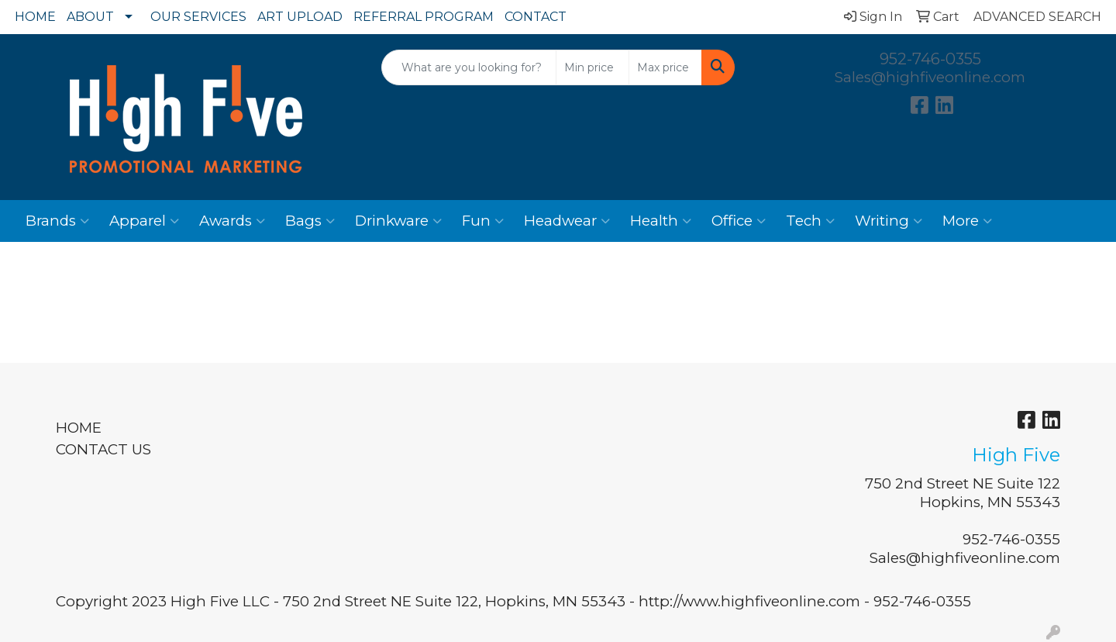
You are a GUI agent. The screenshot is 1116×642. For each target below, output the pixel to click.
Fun (483, 221)
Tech (810, 221)
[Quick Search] (468, 67)
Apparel (144, 221)
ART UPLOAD (300, 16)
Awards (232, 221)
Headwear (567, 221)
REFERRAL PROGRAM (423, 16)
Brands (57, 221)
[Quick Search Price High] (665, 67)
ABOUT (90, 16)
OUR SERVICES (198, 16)
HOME (35, 16)
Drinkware (398, 221)
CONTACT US (103, 449)
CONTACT (536, 16)
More (967, 221)
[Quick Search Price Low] (592, 67)
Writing (888, 221)
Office (738, 221)
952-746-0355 (930, 59)
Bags (310, 221)
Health (660, 221)
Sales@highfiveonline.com (930, 77)
